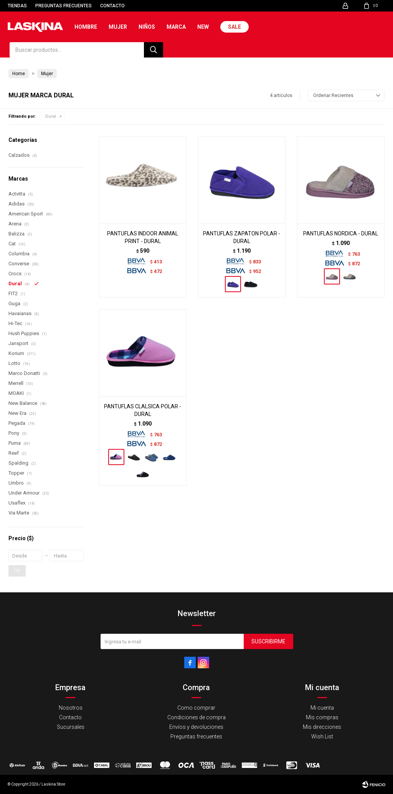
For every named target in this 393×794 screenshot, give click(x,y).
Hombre (85, 27)
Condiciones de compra (196, 717)
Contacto (112, 5)
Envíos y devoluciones (196, 727)
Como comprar (196, 708)
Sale (234, 27)
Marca (176, 27)
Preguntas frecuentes (63, 5)
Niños (147, 27)
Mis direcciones (322, 727)
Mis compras (322, 717)
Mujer (118, 27)
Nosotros (71, 708)
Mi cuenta (322, 708)
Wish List (322, 736)
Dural (50, 116)
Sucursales (70, 727)
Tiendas (17, 5)
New (203, 27)
